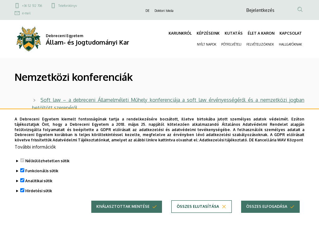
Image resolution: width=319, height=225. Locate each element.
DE (147, 10)
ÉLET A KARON (261, 33)
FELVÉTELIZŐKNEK (260, 44)
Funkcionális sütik (41, 177)
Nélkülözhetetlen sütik (47, 167)
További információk (35, 153)
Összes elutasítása (198, 213)
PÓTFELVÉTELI (231, 44)
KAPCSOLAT (290, 33)
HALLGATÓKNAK (290, 44)
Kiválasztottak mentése (123, 213)
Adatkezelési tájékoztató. (223, 146)
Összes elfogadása (266, 213)
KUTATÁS (234, 33)
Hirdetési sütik (38, 197)
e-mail (26, 13)
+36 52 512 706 (32, 5)
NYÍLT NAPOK (206, 44)
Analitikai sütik (38, 187)
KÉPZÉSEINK (208, 33)
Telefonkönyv (67, 5)
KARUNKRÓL (180, 33)
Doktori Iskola (164, 10)
